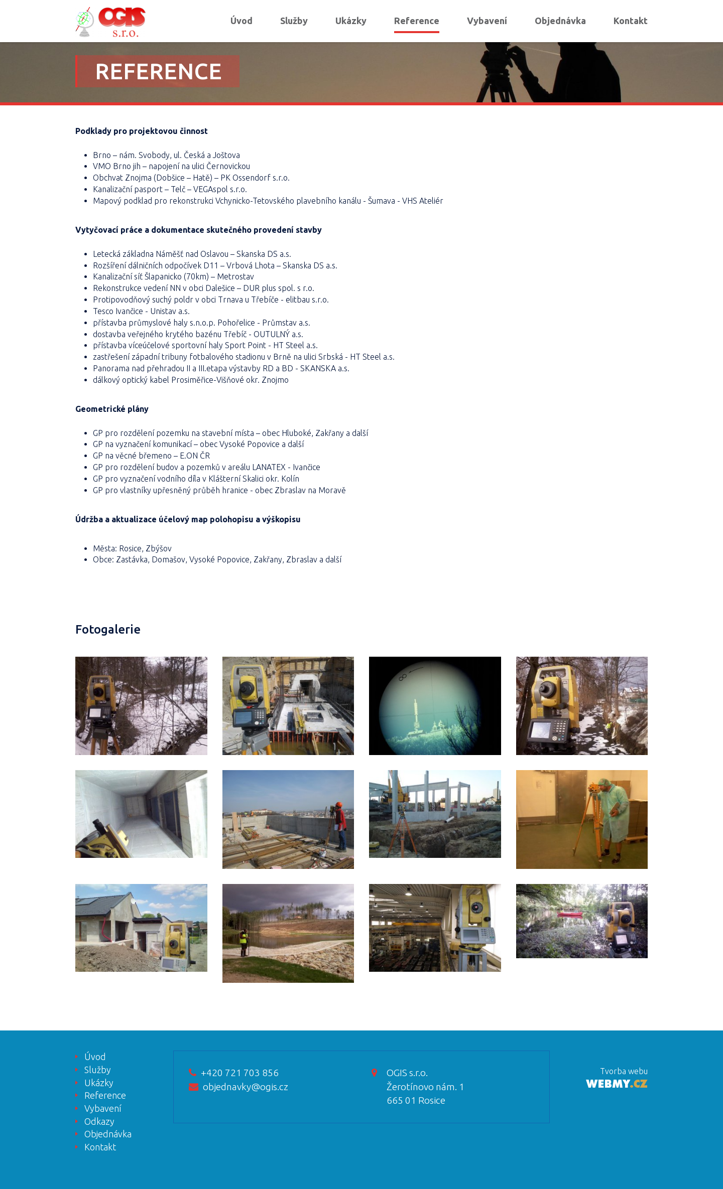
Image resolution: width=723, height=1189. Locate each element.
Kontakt (631, 21)
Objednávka (560, 21)
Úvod (241, 21)
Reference (416, 21)
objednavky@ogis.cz (238, 1086)
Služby (294, 21)
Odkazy (99, 1121)
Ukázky (351, 21)
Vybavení (487, 21)
